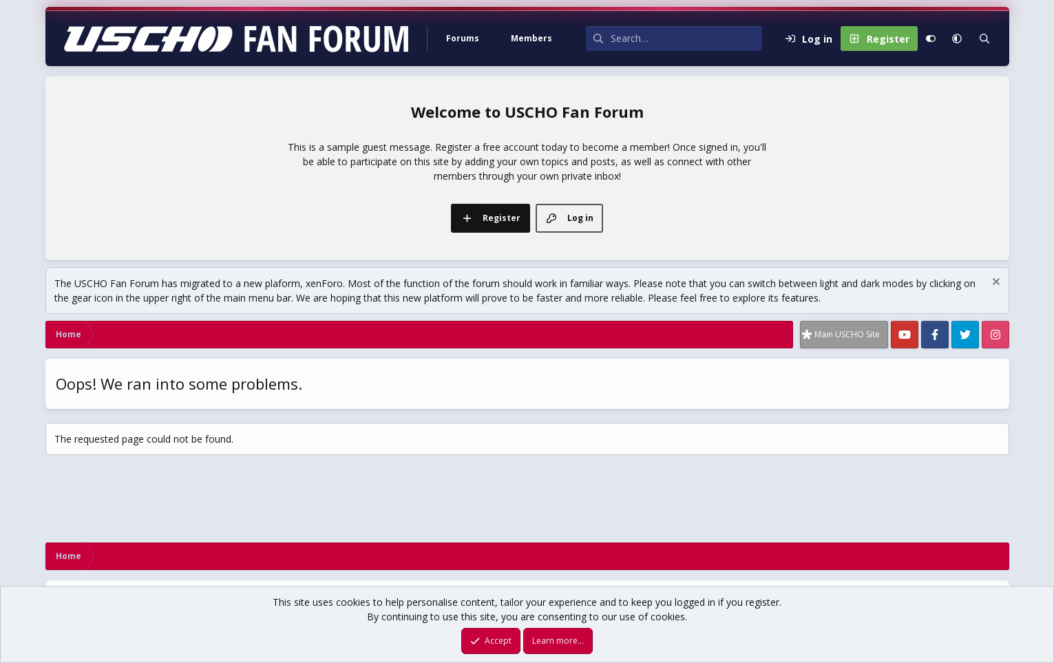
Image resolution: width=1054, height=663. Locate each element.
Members (531, 38)
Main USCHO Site (847, 334)
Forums (462, 38)
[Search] (686, 38)
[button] (495, 38)
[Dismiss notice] (994, 283)
